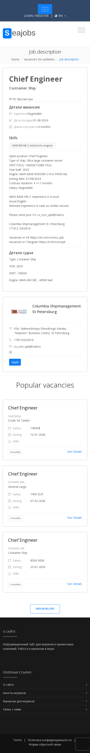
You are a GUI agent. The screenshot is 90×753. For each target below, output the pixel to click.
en (60, 16)
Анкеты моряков (14, 693)
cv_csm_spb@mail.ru (27, 346)
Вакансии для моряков (18, 701)
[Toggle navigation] (45, 9)
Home (15, 59)
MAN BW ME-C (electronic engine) (32, 145)
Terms (17, 740)
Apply (15, 362)
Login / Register (36, 16)
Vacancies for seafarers (39, 59)
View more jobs (45, 608)
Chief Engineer (23, 408)
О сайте (8, 685)
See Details (74, 451)
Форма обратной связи (45, 744)
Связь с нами (12, 709)
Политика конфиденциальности (50, 740)
